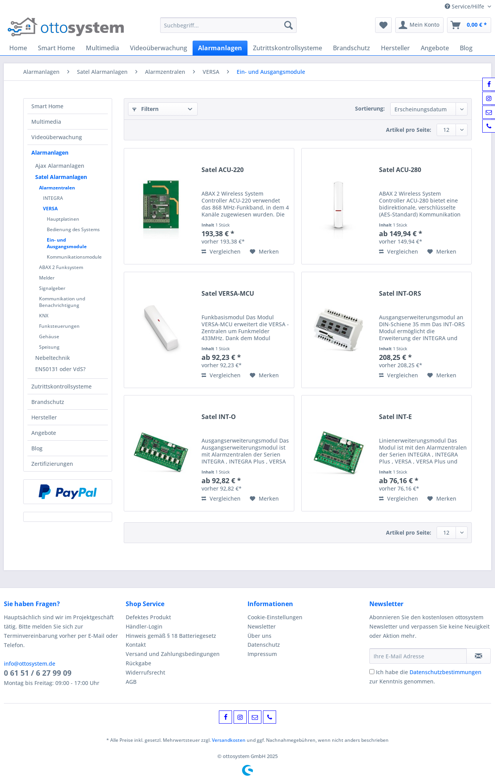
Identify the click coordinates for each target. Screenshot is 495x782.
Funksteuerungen (59, 326)
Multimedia (46, 121)
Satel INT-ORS (400, 294)
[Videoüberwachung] (159, 48)
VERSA (50, 208)
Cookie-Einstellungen (275, 617)
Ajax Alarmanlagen (59, 165)
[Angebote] (434, 48)
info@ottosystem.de (29, 663)
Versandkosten (229, 740)
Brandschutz (47, 401)
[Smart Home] (56, 48)
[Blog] (466, 48)
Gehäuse (49, 336)
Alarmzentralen (57, 187)
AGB (131, 681)
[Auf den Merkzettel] (264, 251)
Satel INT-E (395, 417)
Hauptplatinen (63, 219)
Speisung (49, 347)
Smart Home (47, 106)
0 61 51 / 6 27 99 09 (38, 673)
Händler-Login (144, 626)
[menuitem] (228, 28)
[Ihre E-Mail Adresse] (418, 656)
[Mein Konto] (419, 25)
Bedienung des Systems (73, 229)
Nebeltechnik (52, 357)
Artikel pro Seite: (408, 129)
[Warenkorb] (469, 25)
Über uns (259, 635)
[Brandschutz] (352, 48)
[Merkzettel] (383, 25)
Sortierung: (370, 108)
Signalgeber (52, 288)
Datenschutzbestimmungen (445, 672)
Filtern (145, 108)
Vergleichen (221, 251)
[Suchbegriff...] (228, 25)
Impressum (262, 654)
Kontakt (136, 644)
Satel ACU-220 (222, 170)
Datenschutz (264, 644)
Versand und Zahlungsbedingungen (173, 654)
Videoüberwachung (56, 137)
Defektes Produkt (148, 617)
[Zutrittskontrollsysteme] (288, 48)
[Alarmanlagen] (220, 48)
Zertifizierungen (52, 463)
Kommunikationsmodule (74, 257)
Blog (37, 448)
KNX (43, 315)
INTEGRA (53, 198)
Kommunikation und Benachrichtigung (62, 301)
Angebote (43, 432)
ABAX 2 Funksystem (61, 267)
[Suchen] (288, 25)
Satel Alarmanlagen (61, 177)
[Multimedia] (102, 48)
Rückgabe (138, 663)
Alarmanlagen (49, 152)
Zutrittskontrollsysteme (61, 386)
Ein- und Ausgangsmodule (67, 243)
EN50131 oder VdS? (60, 369)
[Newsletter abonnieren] (478, 656)
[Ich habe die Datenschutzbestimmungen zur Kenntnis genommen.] (371, 671)
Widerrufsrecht (145, 672)
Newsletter (262, 626)
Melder (47, 277)
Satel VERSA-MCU (227, 294)
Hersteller (44, 417)
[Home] (18, 48)
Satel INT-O (218, 417)
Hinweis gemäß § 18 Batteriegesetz (171, 635)
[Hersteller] (395, 48)
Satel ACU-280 (400, 170)
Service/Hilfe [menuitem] (465, 6)
